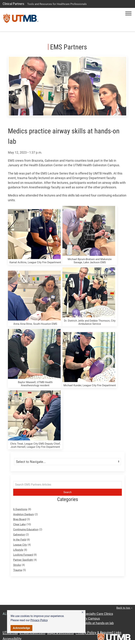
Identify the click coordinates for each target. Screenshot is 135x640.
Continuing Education (25, 529)
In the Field (19, 539)
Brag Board (19, 519)
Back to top (124, 607)
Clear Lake (19, 524)
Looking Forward (23, 554)
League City (20, 544)
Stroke (17, 565)
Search (67, 492)
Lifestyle (18, 549)
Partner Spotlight (23, 559)
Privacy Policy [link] (39, 620)
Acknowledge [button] (21, 628)
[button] (82, 612)
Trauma (17, 570)
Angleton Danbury (23, 514)
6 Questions (20, 509)
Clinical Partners (13, 4)
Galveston (19, 534)
